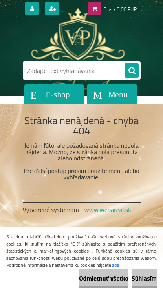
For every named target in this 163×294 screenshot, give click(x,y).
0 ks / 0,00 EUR (120, 9)
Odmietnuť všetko (103, 278)
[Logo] (77, 38)
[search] (132, 70)
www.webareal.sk (107, 209)
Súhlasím (144, 278)
